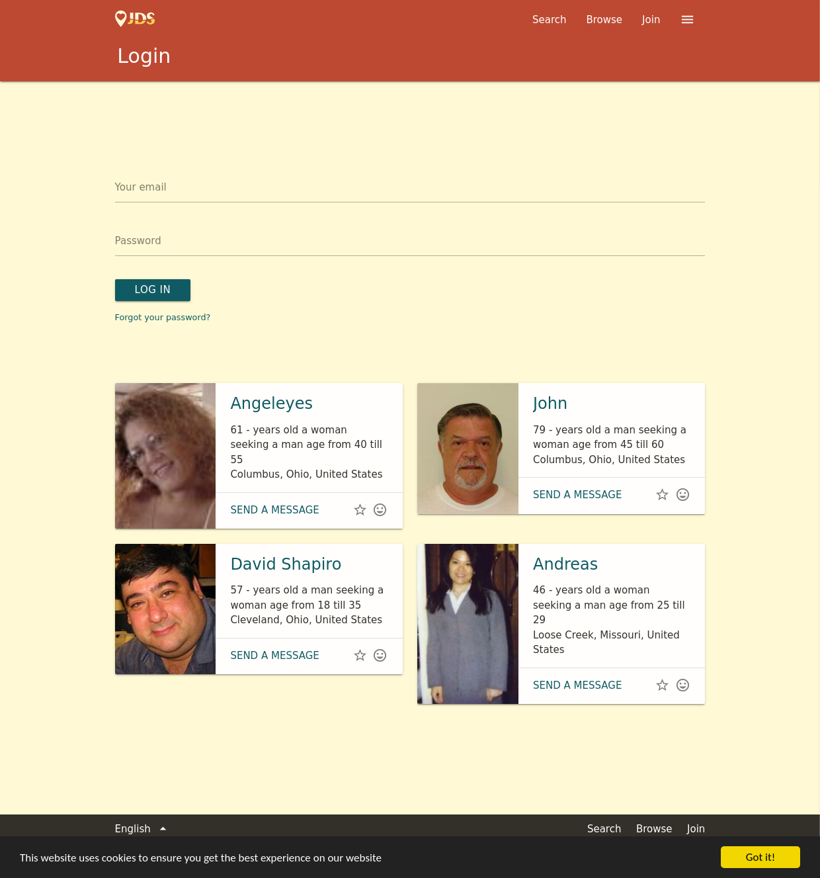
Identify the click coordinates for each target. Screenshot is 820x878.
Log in (153, 290)
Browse (604, 20)
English (143, 829)
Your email (141, 187)
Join (651, 20)
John (550, 403)
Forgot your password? (163, 317)
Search (549, 20)
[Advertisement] (410, 118)
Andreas (565, 564)
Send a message (274, 510)
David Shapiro (285, 564)
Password (138, 241)
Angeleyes (271, 403)
